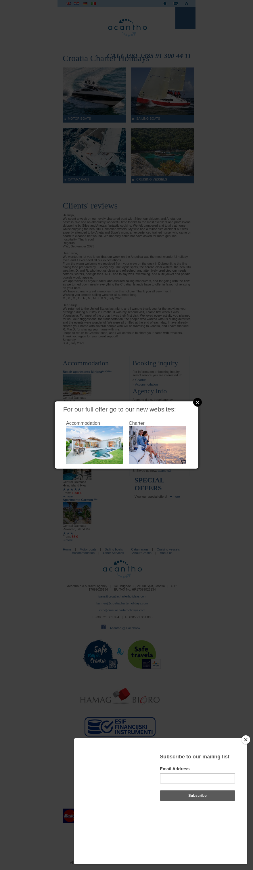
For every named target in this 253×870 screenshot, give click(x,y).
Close (197, 402)
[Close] (245, 770)
